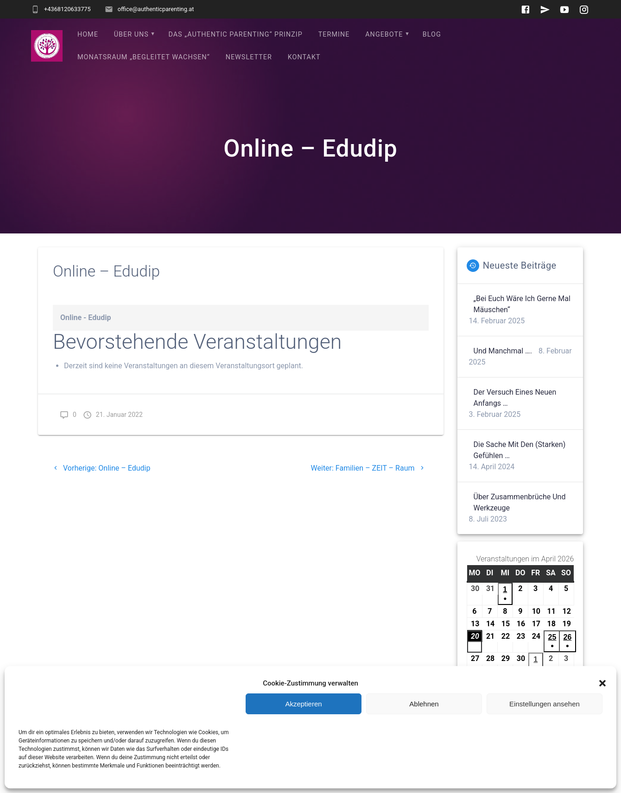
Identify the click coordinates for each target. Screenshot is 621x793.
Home (87, 34)
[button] (602, 683)
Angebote (384, 34)
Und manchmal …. (503, 350)
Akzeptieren (303, 704)
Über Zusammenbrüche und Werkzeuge (520, 502)
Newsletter (249, 57)
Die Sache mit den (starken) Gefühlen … (520, 450)
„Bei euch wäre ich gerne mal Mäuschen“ (522, 304)
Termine (334, 34)
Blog (432, 34)
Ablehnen (423, 704)
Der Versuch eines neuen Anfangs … (515, 398)
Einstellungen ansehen (544, 704)
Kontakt (304, 57)
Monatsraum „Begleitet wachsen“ (143, 57)
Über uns (131, 34)
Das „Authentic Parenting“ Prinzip (235, 34)
